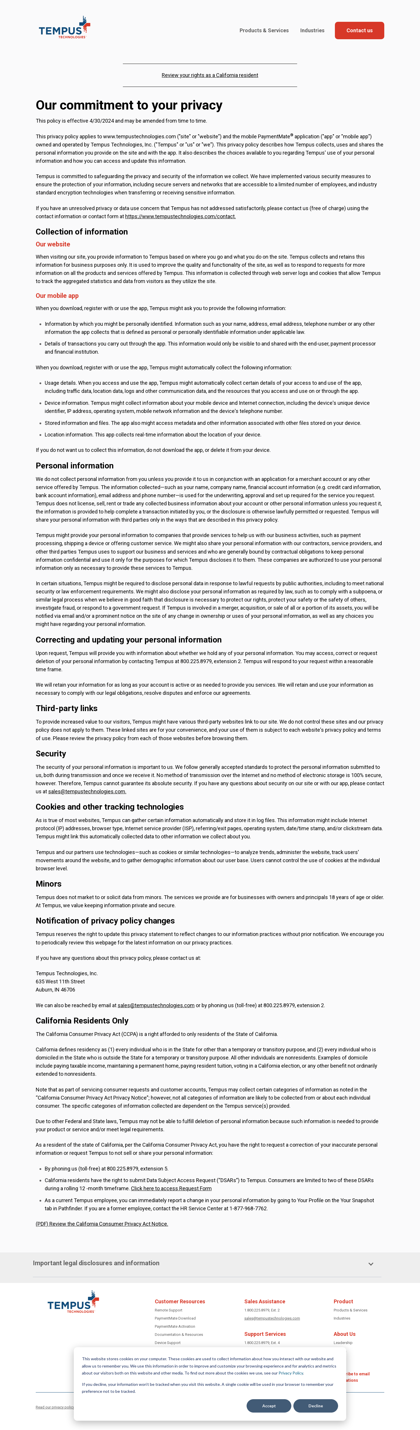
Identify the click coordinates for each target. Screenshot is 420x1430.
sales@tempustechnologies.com (86, 791)
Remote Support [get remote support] (168, 1310)
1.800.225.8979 (256, 1310)
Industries (312, 30)
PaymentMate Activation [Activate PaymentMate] (175, 1326)
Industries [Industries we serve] (342, 1318)
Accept (269, 1405)
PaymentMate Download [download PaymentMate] (175, 1318)
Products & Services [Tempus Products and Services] (350, 1310)
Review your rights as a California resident (210, 75)
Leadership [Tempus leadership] (343, 1342)
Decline (315, 1405)
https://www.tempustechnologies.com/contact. (180, 216)
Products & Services (264, 30)
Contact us (360, 30)
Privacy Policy (291, 1372)
